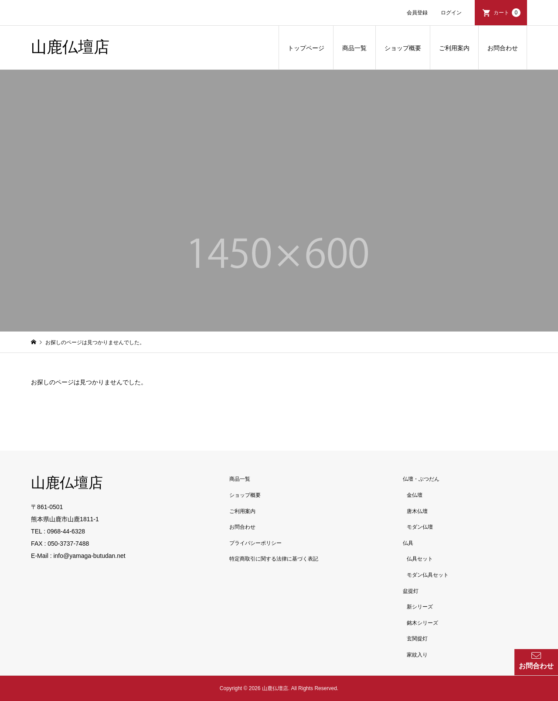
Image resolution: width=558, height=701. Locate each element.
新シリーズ (420, 607)
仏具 (408, 543)
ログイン (451, 13)
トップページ (306, 47)
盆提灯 (410, 591)
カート (507, 12)
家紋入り (417, 655)
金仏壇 (414, 495)
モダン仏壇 (420, 527)
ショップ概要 (402, 47)
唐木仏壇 (417, 511)
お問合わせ (502, 47)
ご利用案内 (454, 47)
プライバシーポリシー (255, 543)
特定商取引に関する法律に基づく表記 (273, 559)
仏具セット (420, 559)
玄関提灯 (417, 639)
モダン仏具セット (428, 575)
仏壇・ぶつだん (421, 479)
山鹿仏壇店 (70, 47)
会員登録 (417, 13)
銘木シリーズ (422, 623)
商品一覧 (354, 47)
